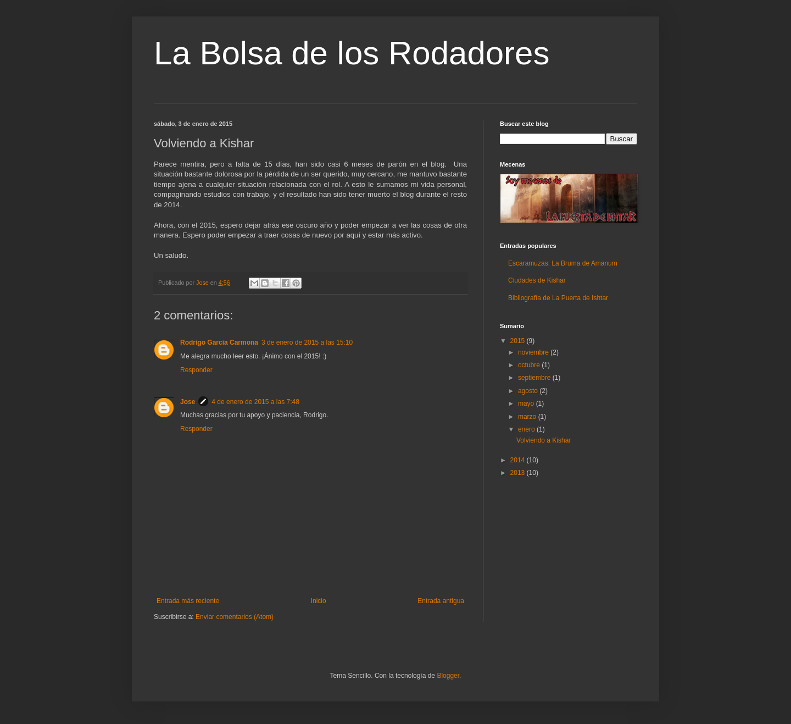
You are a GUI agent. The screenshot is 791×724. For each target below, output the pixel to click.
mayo (527, 403)
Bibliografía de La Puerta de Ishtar (558, 298)
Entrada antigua (440, 601)
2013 (518, 473)
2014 (518, 460)
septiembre (535, 378)
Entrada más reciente (188, 601)
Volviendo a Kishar (543, 440)
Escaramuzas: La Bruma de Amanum (562, 263)
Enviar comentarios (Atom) (235, 617)
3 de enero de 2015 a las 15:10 (307, 342)
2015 (518, 341)
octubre (530, 365)
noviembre (534, 352)
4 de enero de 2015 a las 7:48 (255, 402)
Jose (187, 402)
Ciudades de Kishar (537, 280)
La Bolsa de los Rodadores (351, 53)
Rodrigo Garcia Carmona (219, 342)
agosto (528, 391)
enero (527, 429)
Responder (196, 370)
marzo (528, 417)
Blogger (448, 675)
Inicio (318, 601)
